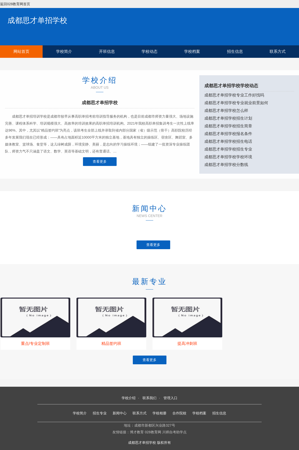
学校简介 (64, 51)
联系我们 (149, 398)
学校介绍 (129, 398)
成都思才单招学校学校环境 (228, 157)
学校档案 (192, 51)
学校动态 (149, 51)
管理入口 (170, 398)
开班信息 (107, 51)
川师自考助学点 (174, 432)
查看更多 (100, 161)
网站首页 (21, 51)
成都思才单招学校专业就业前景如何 (236, 103)
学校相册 (159, 413)
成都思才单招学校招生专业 (228, 149)
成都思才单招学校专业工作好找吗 (234, 95)
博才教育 (137, 432)
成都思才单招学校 (37, 20)
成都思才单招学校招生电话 (228, 141)
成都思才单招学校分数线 (226, 164)
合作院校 (179, 413)
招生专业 (100, 413)
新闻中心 (120, 413)
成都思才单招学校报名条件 (228, 134)
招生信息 (235, 51)
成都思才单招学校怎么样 (226, 110)
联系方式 (278, 51)
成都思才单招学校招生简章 (228, 126)
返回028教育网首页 (15, 4)
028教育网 (153, 432)
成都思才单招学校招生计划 (228, 118)
